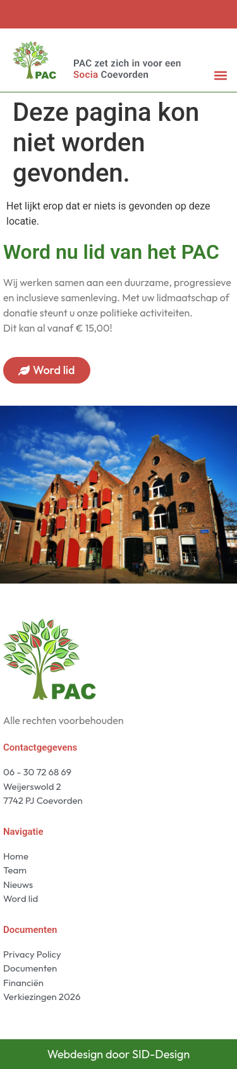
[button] (220, 75)
